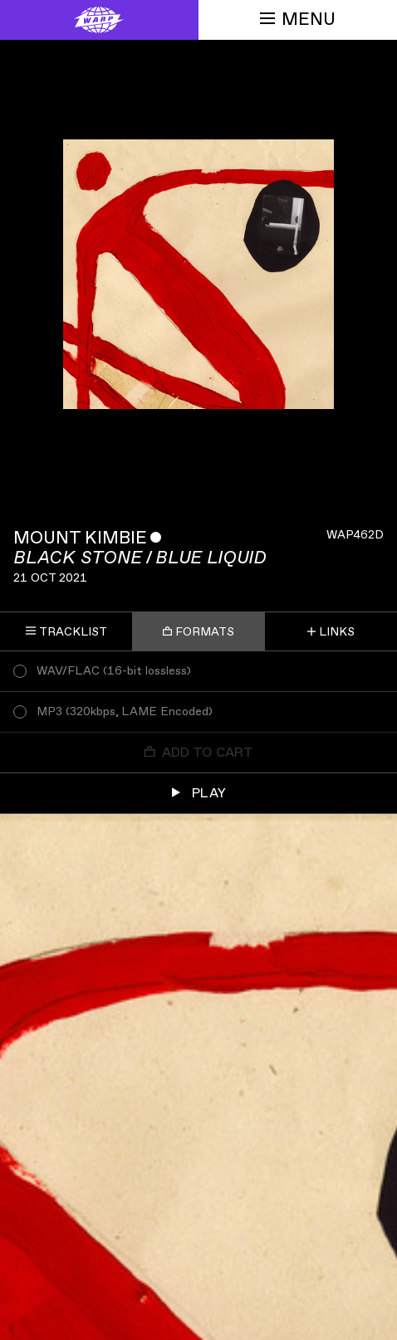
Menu (298, 19)
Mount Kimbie (80, 538)
